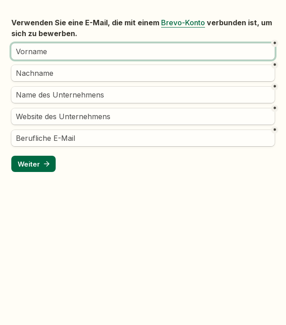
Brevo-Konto (183, 22)
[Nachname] (143, 73)
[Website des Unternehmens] (143, 116)
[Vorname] (143, 51)
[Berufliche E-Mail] (143, 138)
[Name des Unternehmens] (143, 95)
